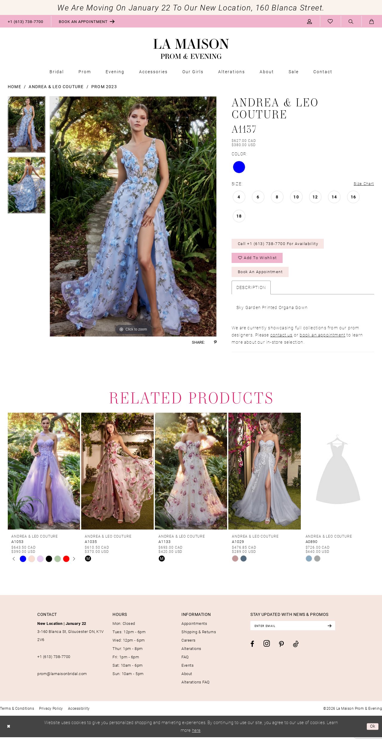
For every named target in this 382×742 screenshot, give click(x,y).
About (186, 678)
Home (14, 86)
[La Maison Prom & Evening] (191, 49)
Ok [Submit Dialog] (372, 731)
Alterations (191, 653)
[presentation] (44, 475)
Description (251, 292)
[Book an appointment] (87, 21)
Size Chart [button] (363, 184)
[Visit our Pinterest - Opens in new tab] (281, 650)
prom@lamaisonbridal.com (62, 678)
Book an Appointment (263, 276)
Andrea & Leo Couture (56, 86)
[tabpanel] (26, 126)
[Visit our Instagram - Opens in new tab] (267, 649)
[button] (309, 21)
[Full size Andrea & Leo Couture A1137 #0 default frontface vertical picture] (133, 216)
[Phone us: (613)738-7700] (25, 21)
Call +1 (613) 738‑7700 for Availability (283, 245)
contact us (281, 339)
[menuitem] (25, 21)
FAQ (185, 661)
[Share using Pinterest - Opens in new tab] (215, 342)
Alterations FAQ (195, 686)
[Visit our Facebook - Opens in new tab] (252, 649)
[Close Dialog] (9, 731)
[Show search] (351, 21)
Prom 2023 (104, 86)
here (196, 735)
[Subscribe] (338, 631)
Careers (188, 645)
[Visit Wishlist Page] (330, 21)
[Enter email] (297, 631)
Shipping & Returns (198, 636)
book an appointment (322, 339)
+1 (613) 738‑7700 (53, 661)
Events (187, 670)
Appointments (194, 628)
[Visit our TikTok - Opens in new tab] (296, 649)
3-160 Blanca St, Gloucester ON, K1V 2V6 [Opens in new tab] (70, 636)
